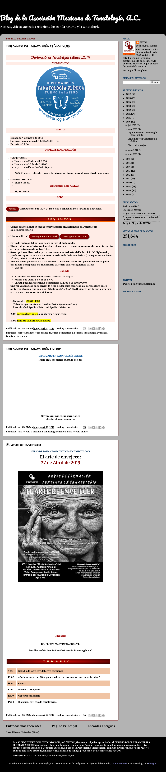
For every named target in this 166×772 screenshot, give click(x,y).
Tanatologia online (77, 431)
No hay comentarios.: (68, 328)
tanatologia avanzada (96, 332)
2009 (129, 186)
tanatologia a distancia (30, 431)
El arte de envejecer (23, 444)
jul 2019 (132, 125)
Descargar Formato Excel (44, 236)
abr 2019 (133, 129)
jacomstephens (118, 763)
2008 (129, 190)
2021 (128, 114)
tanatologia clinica (16, 336)
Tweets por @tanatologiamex (139, 284)
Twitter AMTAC (131, 206)
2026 (129, 94)
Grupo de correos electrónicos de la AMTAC (141, 218)
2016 (128, 163)
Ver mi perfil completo (135, 70)
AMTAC (12, 209)
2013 (128, 171)
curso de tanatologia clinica (67, 332)
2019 (128, 121)
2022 (128, 110)
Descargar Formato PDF (74, 236)
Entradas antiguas (101, 726)
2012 (128, 174)
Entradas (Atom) (30, 732)
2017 (128, 159)
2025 (128, 98)
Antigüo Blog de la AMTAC (137, 223)
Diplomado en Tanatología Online (33, 349)
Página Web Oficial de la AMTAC (140, 213)
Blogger (152, 763)
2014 (128, 167)
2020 (129, 117)
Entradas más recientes (23, 726)
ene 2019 (133, 154)
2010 (128, 182)
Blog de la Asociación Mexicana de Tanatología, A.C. (70, 17)
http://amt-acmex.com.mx (60, 419)
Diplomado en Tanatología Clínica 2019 (38, 46)
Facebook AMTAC (132, 210)
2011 (128, 178)
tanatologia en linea (55, 431)
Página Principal (64, 726)
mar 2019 (133, 150)
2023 (128, 106)
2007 (129, 194)
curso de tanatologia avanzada (34, 332)
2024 (128, 102)
